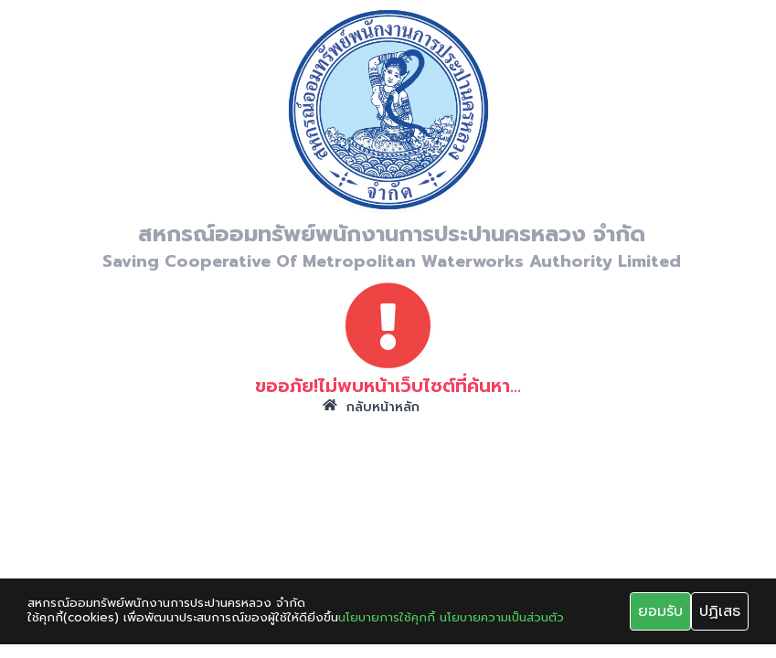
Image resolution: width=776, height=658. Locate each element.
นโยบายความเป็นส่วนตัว (502, 618)
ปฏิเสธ (719, 611)
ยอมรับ (660, 611)
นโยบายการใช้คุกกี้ (386, 618)
